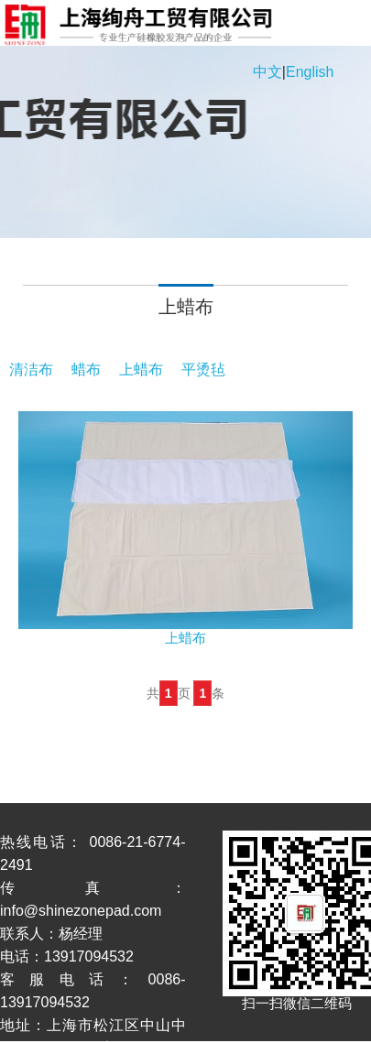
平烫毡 (203, 369)
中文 (267, 72)
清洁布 (31, 369)
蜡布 (86, 369)
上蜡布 (141, 369)
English (309, 72)
